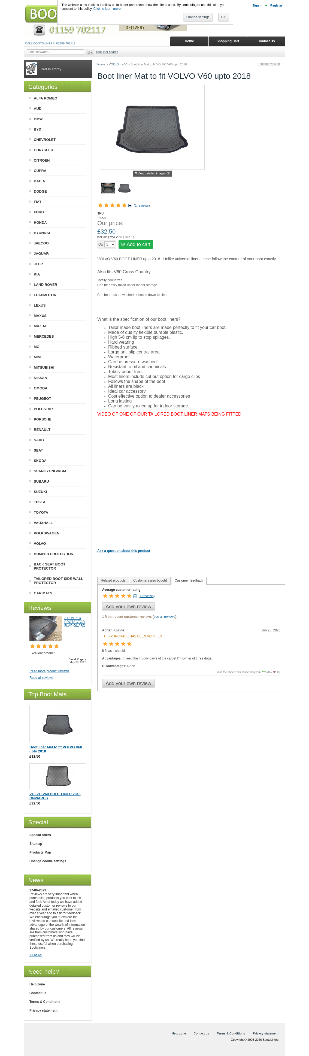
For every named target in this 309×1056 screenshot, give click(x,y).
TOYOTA (41, 512)
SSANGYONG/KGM (50, 471)
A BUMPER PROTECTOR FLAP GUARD (74, 622)
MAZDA (40, 326)
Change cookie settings (47, 861)
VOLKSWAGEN (46, 533)
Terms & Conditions (44, 1002)
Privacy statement (43, 1010)
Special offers (40, 835)
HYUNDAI (42, 233)
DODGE (40, 191)
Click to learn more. (107, 9)
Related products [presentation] (113, 580)
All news (35, 955)
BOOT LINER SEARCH (107, 51)
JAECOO (41, 243)
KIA (37, 274)
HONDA (40, 222)
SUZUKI (40, 492)
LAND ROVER (45, 285)
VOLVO (114, 64)
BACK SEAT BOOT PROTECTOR (49, 566)
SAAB (39, 440)
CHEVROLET (45, 140)
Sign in (257, 5)
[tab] (113, 581)
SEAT (38, 450)
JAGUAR (41, 254)
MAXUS (40, 316)
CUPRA (40, 171)
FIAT (37, 202)
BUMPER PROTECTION (53, 554)
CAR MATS (43, 593)
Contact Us (266, 41)
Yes (264, 672)
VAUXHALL (43, 523)
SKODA (40, 461)
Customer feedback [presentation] (189, 580)
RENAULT (42, 430)
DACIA (39, 181)
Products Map (40, 852)
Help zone (37, 984)
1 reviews (142, 205)
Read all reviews (41, 678)
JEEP (38, 264)
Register (276, 5)
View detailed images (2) (154, 173)
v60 (124, 64)
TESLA (40, 502)
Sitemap (35, 844)
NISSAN (40, 378)
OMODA (40, 388)
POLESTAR (43, 409)
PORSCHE (42, 419)
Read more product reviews (49, 671)
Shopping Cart (228, 41)
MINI (37, 357)
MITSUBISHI (44, 367)
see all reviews (164, 617)
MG (37, 347)
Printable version (269, 63)
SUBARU (41, 481)
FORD (39, 212)
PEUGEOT (42, 399)
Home (101, 64)
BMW (38, 119)
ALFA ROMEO (45, 98)
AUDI (38, 109)
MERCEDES (44, 336)
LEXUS (40, 305)
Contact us (37, 993)
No (274, 672)
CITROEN (42, 160)
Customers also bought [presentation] (150, 580)
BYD (37, 129)
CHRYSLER (43, 150)
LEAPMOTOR (45, 295)
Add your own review (128, 606)
